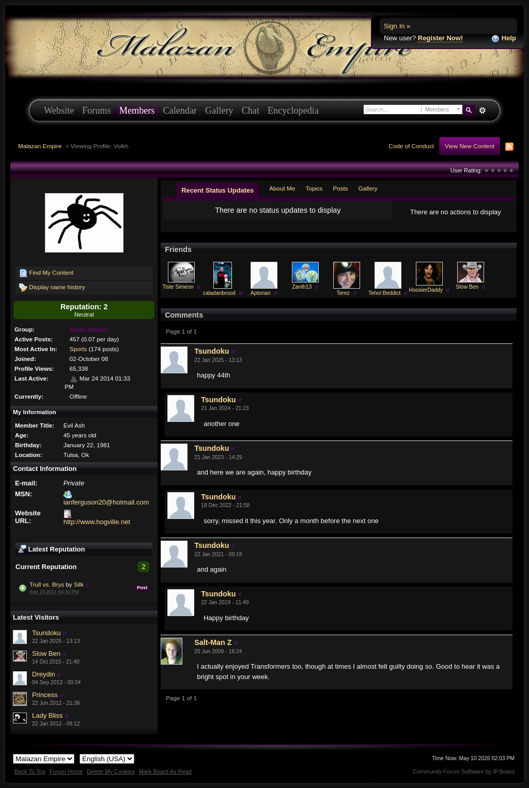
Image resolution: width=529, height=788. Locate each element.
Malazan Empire (39, 146)
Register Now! (440, 38)
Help (503, 38)
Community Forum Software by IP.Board (464, 771)
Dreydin (43, 674)
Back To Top (29, 771)
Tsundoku (46, 633)
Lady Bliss (47, 715)
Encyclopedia (293, 110)
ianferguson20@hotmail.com (106, 502)
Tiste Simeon (177, 287)
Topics (313, 188)
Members (137, 110)
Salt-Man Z (212, 642)
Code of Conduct (411, 146)
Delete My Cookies (111, 771)
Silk (79, 584)
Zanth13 (302, 287)
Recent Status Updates (217, 190)
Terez (343, 293)
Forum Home (66, 771)
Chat (250, 110)
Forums (96, 110)
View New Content (469, 146)
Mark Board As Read (165, 771)
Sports (78, 348)
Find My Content (46, 273)
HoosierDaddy (426, 290)
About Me (282, 188)
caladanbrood (219, 293)
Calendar (180, 110)
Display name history (52, 287)
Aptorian (261, 293)
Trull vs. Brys (46, 584)
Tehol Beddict (384, 293)
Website (59, 110)
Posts (340, 188)
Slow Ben (46, 653)
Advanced (482, 110)
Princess (45, 695)
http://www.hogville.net (97, 522)
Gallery (219, 110)
